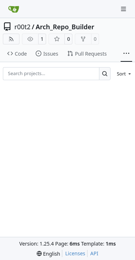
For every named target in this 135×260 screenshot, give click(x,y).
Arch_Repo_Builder (65, 26)
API (94, 253)
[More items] (126, 54)
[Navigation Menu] (124, 9)
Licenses (75, 253)
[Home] (14, 9)
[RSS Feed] (11, 39)
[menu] (122, 74)
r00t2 (22, 26)
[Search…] (105, 73)
